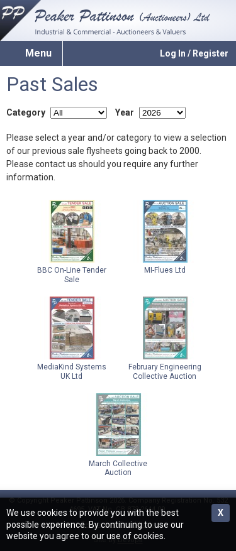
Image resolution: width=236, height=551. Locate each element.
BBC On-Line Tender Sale (71, 241)
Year (124, 112)
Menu (38, 53)
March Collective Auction (118, 435)
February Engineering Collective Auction (164, 338)
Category (25, 112)
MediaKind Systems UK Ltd (71, 338)
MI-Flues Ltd (164, 237)
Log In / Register (194, 53)
